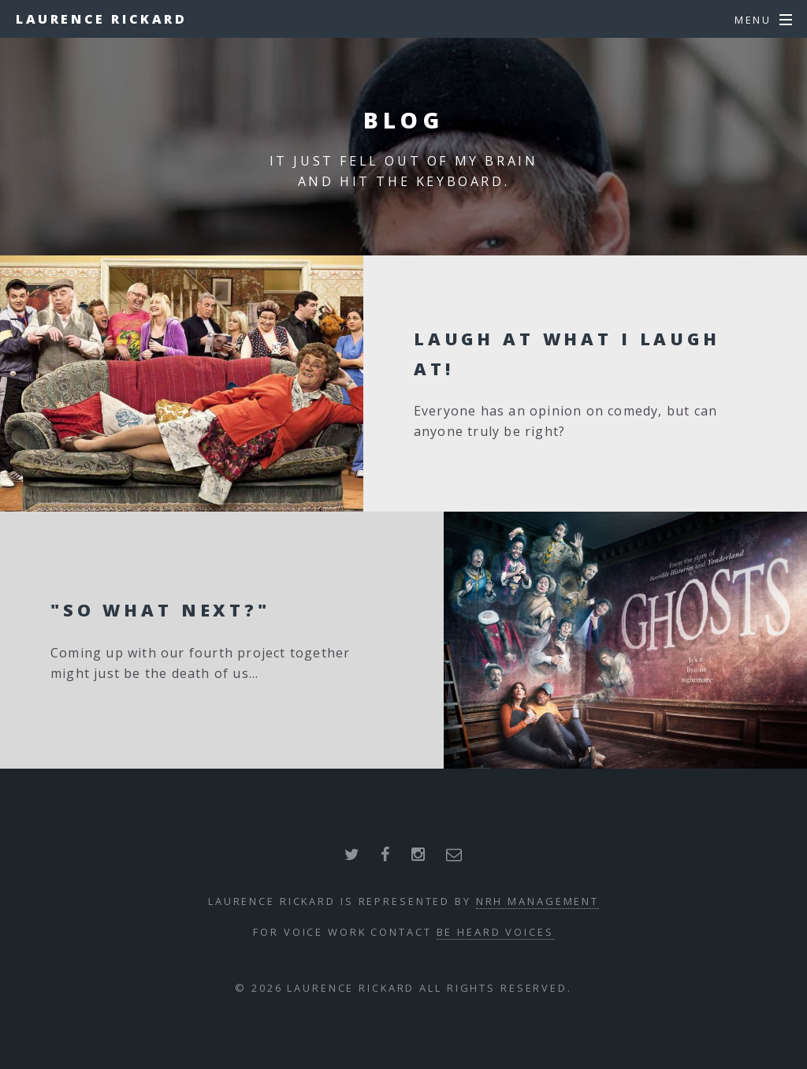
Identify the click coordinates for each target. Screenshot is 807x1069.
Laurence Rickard (102, 19)
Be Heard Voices (495, 932)
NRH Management (537, 901)
